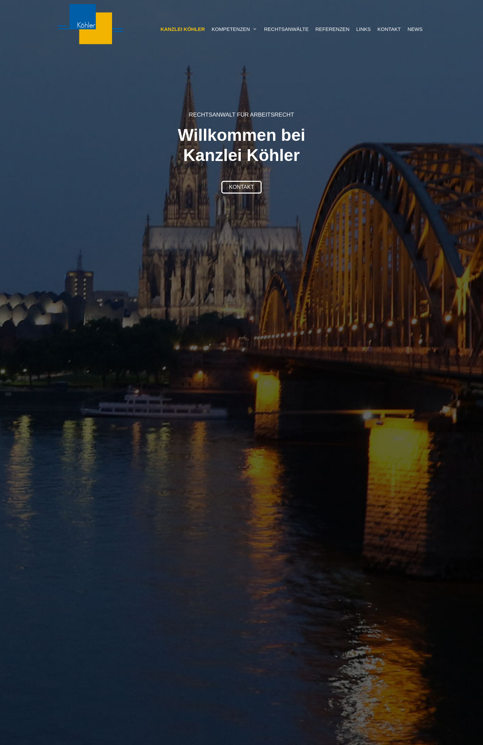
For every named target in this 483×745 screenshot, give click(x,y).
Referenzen (332, 29)
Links (363, 29)
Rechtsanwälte (286, 29)
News (415, 29)
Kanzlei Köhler (182, 29)
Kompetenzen (236, 29)
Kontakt (389, 29)
